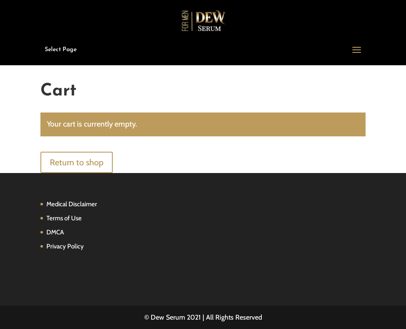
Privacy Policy (65, 246)
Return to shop (76, 162)
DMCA (55, 232)
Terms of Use (64, 218)
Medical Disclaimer (71, 204)
